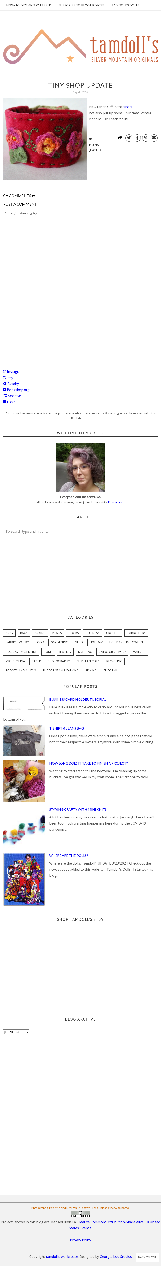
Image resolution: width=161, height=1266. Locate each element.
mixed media (15, 661)
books (74, 633)
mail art (139, 652)
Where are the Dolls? (68, 855)
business (93, 633)
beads (57, 633)
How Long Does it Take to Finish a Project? (88, 763)
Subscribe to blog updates (81, 5)
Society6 (12, 395)
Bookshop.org (16, 389)
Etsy (8, 377)
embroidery (136, 633)
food (39, 642)
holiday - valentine (21, 652)
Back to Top (147, 1257)
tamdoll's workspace (62, 1256)
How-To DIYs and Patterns (29, 5)
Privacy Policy (80, 1240)
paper (36, 661)
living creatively (112, 652)
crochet (113, 633)
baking (39, 633)
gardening (59, 642)
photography (59, 661)
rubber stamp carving (61, 670)
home (48, 652)
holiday (96, 642)
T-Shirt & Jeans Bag (66, 728)
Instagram (13, 371)
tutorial (110, 670)
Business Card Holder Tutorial (77, 699)
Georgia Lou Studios (116, 1256)
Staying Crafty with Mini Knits (78, 809)
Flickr (9, 402)
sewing (91, 670)
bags (24, 633)
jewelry (65, 652)
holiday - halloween (126, 642)
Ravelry (11, 383)
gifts (79, 642)
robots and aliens (20, 670)
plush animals (88, 661)
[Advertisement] (34, 330)
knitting (85, 652)
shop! (127, 107)
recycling (114, 661)
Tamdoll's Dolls (125, 5)
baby (9, 633)
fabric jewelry (17, 642)
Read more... (116, 502)
